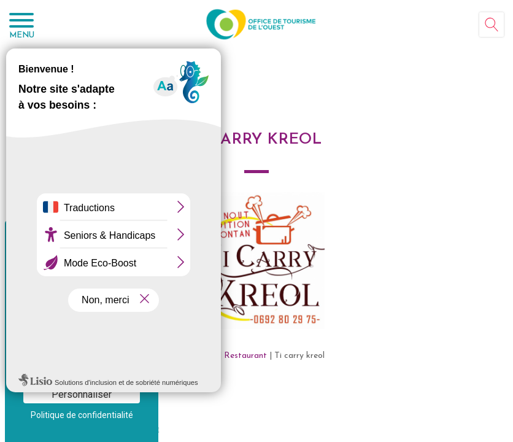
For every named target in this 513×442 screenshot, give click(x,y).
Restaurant (245, 355)
